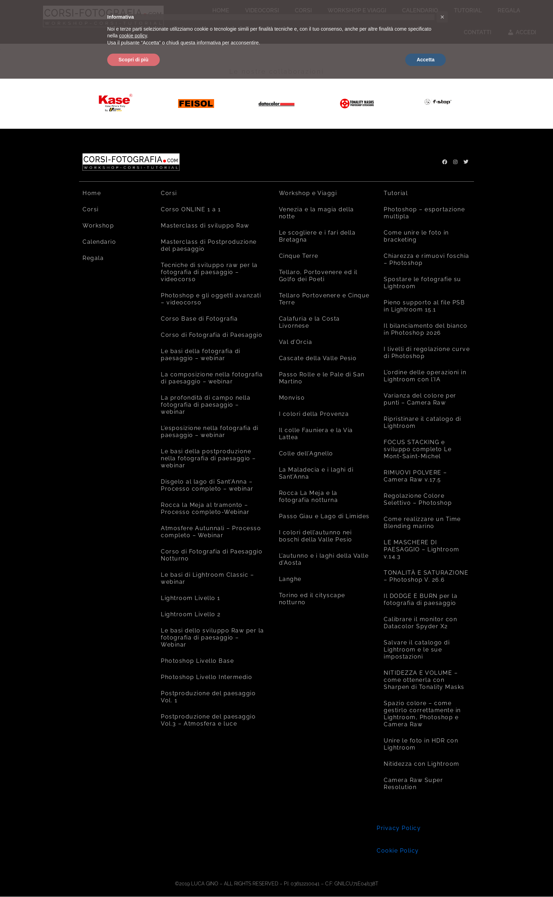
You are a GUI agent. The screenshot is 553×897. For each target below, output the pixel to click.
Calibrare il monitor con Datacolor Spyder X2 (420, 623)
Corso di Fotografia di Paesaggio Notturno (211, 555)
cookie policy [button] (133, 35)
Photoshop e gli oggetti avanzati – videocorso (211, 299)
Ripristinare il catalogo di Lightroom (422, 422)
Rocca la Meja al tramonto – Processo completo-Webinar (205, 508)
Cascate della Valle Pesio (318, 358)
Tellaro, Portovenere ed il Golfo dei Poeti (318, 276)
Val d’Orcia (295, 342)
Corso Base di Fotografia (199, 318)
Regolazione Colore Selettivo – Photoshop (418, 499)
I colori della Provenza (314, 414)
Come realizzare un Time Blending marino (422, 522)
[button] (442, 17)
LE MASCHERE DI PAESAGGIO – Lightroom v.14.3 (422, 549)
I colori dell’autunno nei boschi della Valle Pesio (315, 536)
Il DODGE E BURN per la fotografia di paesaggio (420, 599)
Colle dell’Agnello (306, 453)
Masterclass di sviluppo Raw (205, 225)
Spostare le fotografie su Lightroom (422, 283)
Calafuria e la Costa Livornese (309, 322)
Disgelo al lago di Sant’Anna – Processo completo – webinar (207, 485)
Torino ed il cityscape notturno (312, 599)
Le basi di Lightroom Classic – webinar (207, 578)
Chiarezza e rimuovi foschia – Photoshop (426, 259)
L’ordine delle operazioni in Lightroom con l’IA (425, 376)
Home (92, 193)
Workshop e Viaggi (308, 193)
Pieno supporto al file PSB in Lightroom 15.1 (424, 306)
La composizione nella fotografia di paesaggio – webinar (212, 378)
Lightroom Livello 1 (190, 598)
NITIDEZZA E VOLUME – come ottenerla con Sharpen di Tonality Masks (424, 679)
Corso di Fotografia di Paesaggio (211, 335)
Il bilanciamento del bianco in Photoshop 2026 (426, 329)
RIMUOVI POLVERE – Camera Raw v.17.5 (415, 476)
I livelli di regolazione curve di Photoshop (427, 352)
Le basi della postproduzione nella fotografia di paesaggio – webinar (208, 458)
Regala (93, 258)
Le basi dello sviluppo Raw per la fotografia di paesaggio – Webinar (212, 637)
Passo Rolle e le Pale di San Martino (322, 378)
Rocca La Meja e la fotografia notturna (308, 496)
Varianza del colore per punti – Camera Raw (420, 399)
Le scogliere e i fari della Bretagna (317, 236)
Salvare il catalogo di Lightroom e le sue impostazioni (417, 649)
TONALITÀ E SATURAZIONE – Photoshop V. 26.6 (426, 576)
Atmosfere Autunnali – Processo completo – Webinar (211, 532)
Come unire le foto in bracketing (416, 236)
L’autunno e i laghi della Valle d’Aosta (324, 559)
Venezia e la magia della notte (316, 213)
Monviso (292, 397)
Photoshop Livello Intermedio (206, 677)
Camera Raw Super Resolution (413, 783)
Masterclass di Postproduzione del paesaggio (209, 245)
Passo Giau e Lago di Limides (324, 516)
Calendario (99, 241)
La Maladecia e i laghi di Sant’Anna (316, 473)
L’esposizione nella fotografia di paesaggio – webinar (210, 431)
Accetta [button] (426, 59)
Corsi (91, 209)
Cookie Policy (398, 850)
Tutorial (396, 193)
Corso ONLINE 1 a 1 (191, 209)
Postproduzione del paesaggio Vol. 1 (208, 697)
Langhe (290, 579)
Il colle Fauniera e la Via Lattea (316, 434)
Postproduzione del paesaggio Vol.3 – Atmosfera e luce (208, 720)
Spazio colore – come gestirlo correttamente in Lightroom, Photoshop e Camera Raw (422, 714)
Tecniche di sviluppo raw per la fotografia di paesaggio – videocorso (209, 272)
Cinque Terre (298, 256)
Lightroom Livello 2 (191, 614)
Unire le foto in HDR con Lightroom (421, 744)
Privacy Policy (399, 828)
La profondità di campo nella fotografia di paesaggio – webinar (205, 404)
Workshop (98, 225)
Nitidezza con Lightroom (422, 763)
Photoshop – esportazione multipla (424, 213)
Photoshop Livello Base (197, 660)
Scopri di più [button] (133, 59)
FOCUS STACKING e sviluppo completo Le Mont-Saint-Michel (417, 449)
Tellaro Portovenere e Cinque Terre (324, 299)
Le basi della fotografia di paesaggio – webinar (201, 355)
